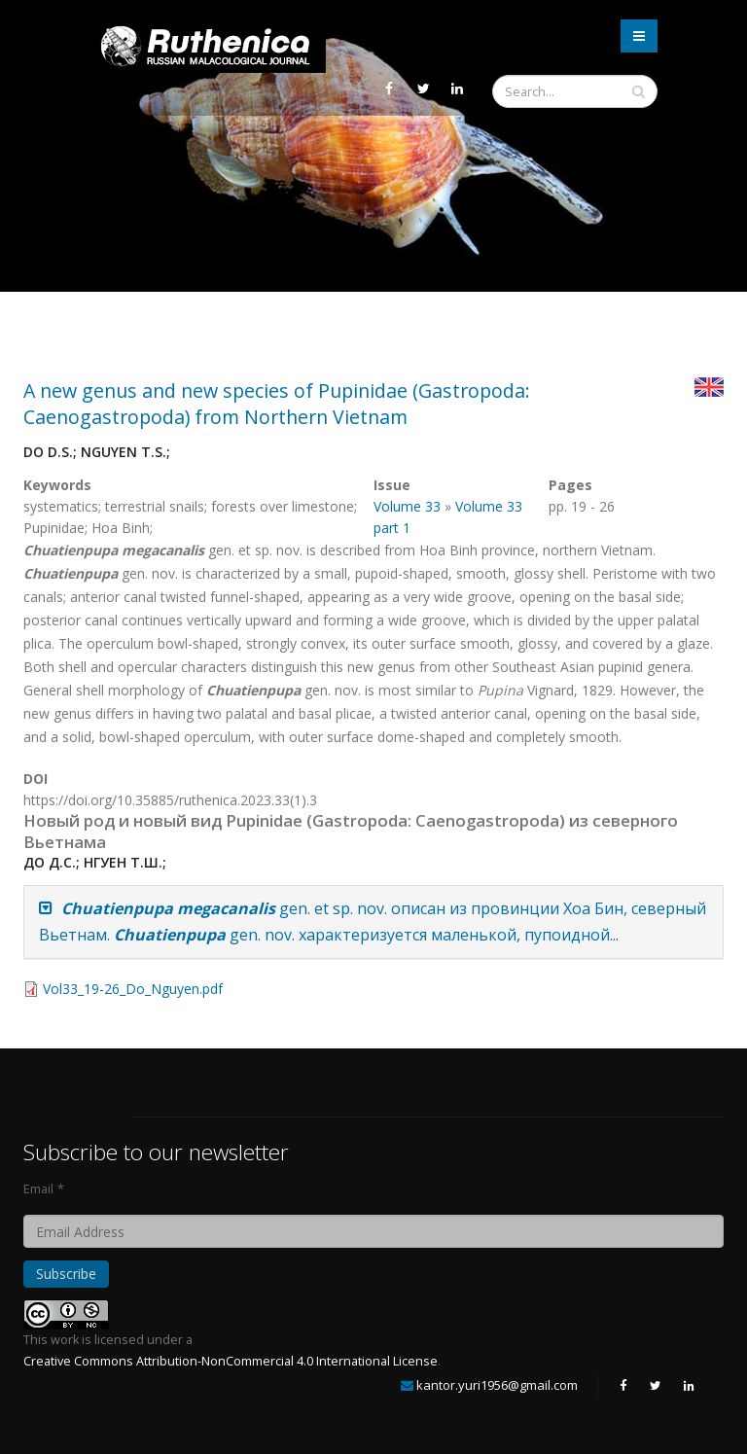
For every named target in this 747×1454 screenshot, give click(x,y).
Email (38, 1189)
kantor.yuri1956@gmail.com (497, 1385)
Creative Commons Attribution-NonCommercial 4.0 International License (230, 1361)
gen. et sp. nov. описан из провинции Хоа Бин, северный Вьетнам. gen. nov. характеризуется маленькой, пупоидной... (372, 921)
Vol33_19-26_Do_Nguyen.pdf (133, 988)
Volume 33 (407, 506)
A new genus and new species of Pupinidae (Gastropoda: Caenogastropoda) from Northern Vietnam (276, 403)
